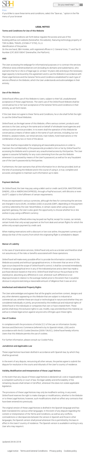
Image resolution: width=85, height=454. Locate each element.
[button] (66, 5)
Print (4, 10)
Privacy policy (55, 451)
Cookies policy (70, 451)
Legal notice (12, 451)
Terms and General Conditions (34, 451)
